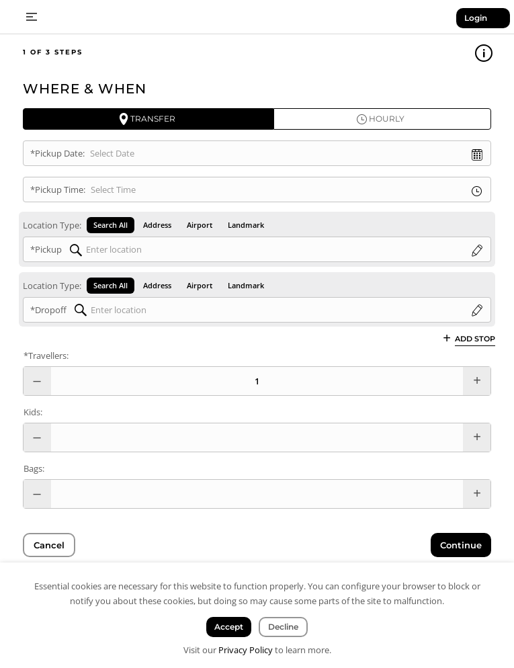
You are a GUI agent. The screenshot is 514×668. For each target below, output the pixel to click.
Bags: (34, 468)
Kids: (33, 412)
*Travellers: (46, 355)
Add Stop (475, 338)
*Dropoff (48, 310)
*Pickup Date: (57, 153)
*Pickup (46, 249)
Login (475, 18)
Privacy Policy (245, 650)
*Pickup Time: (57, 189)
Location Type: (52, 225)
